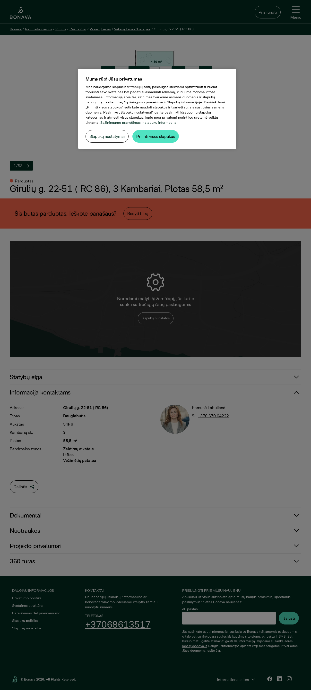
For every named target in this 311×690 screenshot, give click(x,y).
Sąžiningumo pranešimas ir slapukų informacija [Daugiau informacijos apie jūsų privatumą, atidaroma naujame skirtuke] (138, 122)
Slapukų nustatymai (107, 136)
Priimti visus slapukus (155, 136)
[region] (157, 109)
